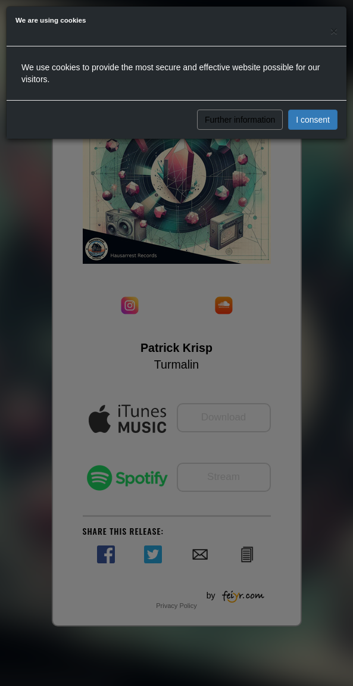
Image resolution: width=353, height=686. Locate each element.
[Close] (334, 30)
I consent (313, 119)
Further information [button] (240, 119)
